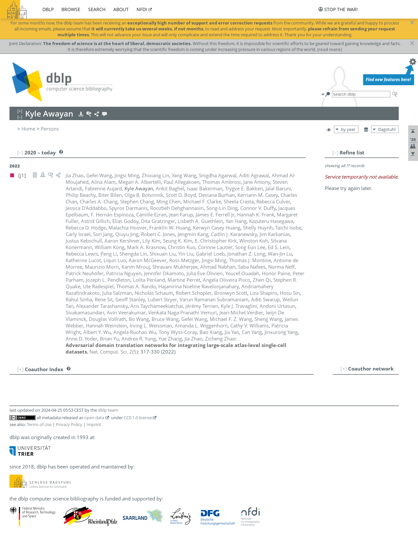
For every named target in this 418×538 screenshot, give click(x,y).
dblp (48, 9)
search (96, 9)
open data (94, 417)
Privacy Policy (69, 424)
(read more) (329, 49)
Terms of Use (39, 424)
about (121, 9)
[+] (344, 368)
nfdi (142, 9)
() (113, 351)
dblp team (108, 410)
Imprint (94, 424)
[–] (335, 152)
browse (70, 9)
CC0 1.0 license (138, 417)
